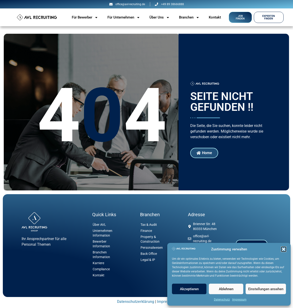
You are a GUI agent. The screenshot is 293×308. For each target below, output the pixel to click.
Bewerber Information (101, 244)
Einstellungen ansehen (265, 289)
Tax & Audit (149, 224)
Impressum (239, 299)
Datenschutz (222, 299)
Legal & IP (148, 260)
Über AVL (99, 224)
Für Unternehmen (123, 17)
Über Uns (159, 17)
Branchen (189, 17)
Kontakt (215, 17)
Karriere (98, 263)
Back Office (149, 254)
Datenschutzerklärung (135, 301)
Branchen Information (101, 254)
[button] (283, 249)
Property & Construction (150, 239)
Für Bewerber (85, 17)
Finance (146, 231)
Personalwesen (152, 247)
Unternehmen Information (102, 233)
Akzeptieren (189, 289)
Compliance (101, 269)
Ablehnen (226, 289)
